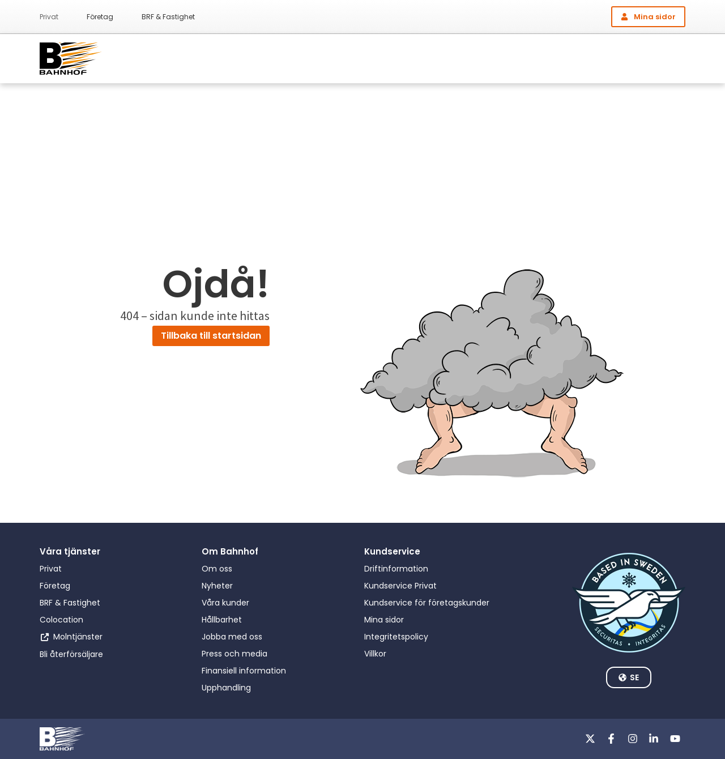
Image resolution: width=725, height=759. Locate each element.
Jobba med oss (232, 636)
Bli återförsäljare (71, 654)
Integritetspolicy (396, 636)
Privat (49, 17)
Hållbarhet (222, 619)
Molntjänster (78, 636)
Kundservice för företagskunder (426, 602)
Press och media (234, 653)
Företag (100, 17)
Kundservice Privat (400, 585)
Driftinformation (396, 568)
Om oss (217, 568)
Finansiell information (244, 670)
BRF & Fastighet (168, 17)
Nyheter (217, 585)
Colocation (61, 619)
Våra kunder (225, 602)
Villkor (375, 653)
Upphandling (226, 687)
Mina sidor (384, 619)
